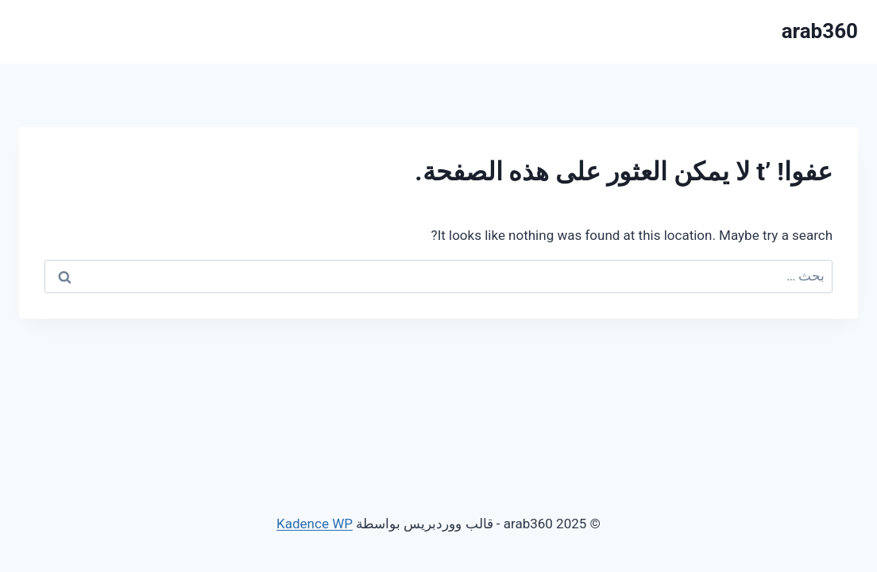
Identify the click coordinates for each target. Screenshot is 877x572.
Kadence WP (314, 523)
